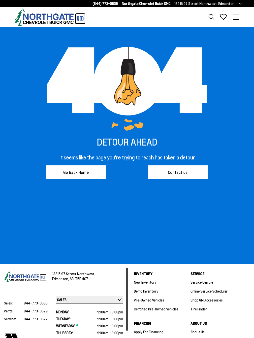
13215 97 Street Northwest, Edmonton (204, 3)
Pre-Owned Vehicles (149, 300)
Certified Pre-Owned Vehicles (156, 309)
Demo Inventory (146, 291)
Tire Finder (198, 309)
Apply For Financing (148, 332)
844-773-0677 (36, 319)
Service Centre (201, 282)
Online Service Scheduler (209, 291)
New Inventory (145, 282)
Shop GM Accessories (206, 300)
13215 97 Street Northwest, (73, 273)
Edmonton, (61, 278)
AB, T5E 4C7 (79, 278)
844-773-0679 (36, 311)
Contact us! (178, 172)
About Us (197, 332)
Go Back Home (76, 172)
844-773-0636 (36, 303)
